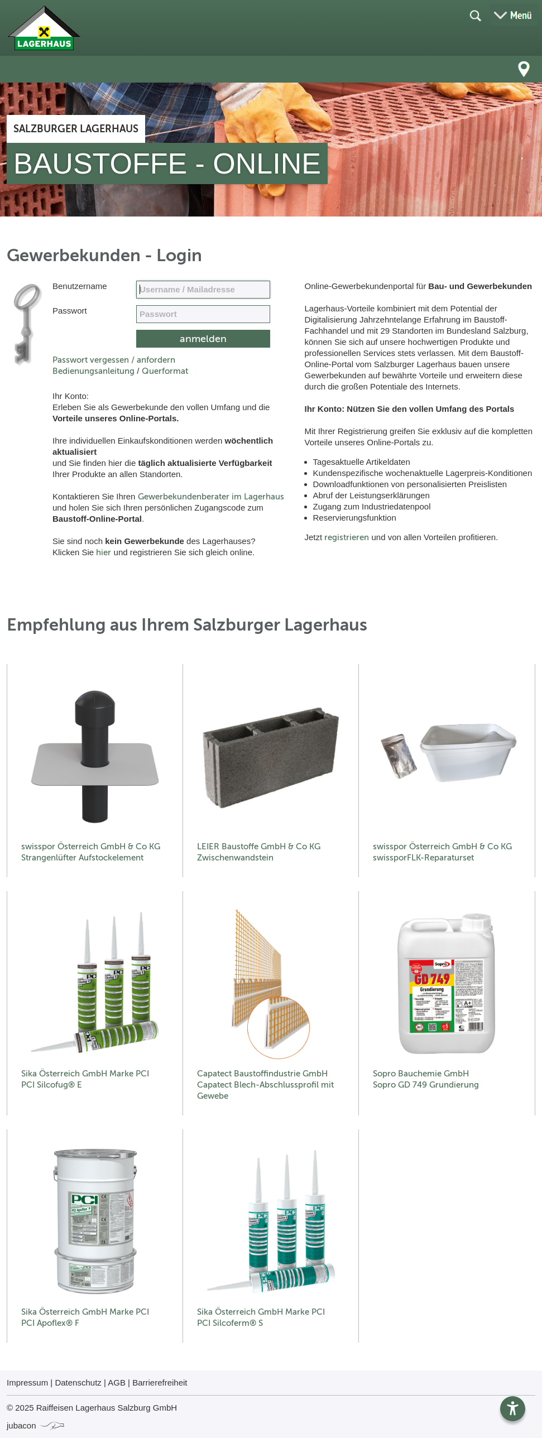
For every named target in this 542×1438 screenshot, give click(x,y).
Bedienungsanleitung (93, 371)
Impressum (27, 1382)
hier (103, 552)
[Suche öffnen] (475, 15)
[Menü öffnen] (514, 15)
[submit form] (203, 339)
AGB (117, 1382)
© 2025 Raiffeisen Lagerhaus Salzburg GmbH (92, 1407)
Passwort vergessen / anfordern (113, 360)
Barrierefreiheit (159, 1382)
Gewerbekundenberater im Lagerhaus (211, 497)
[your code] (203, 314)
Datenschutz (78, 1382)
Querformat (165, 371)
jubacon (36, 1425)
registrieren (346, 537)
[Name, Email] (203, 290)
